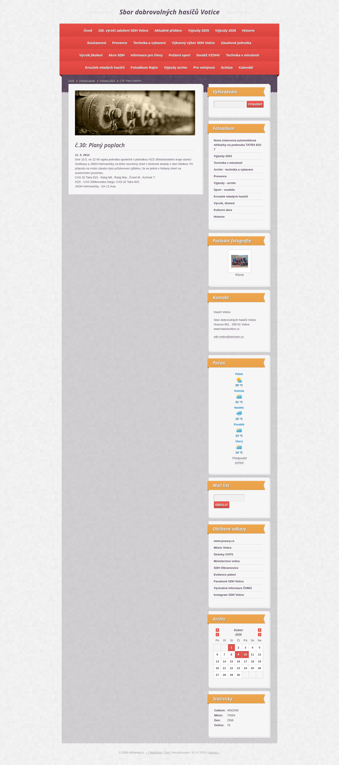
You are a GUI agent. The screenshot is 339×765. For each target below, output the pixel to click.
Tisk (166, 752)
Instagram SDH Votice (229, 594)
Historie (219, 216)
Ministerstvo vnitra (227, 561)
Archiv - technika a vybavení (233, 169)
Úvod (71, 80)
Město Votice (222, 547)
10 (245, 654)
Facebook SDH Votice (229, 581)
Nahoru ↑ (214, 752)
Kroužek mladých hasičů (231, 196)
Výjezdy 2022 (223, 156)
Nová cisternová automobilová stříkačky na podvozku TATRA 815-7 (238, 145)
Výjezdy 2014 (107, 80)
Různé (239, 274)
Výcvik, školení (224, 203)
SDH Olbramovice (226, 568)
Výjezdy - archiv (225, 183)
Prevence (220, 176)
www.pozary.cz (224, 541)
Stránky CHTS (223, 554)
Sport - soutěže (224, 189)
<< (217, 630)
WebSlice (156, 752)
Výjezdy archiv (87, 80)
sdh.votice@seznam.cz (229, 336)
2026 (238, 634)
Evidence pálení (225, 574)
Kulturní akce (223, 210)
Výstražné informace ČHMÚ (233, 588)
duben (238, 630)
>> (260, 630)
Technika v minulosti (228, 162)
